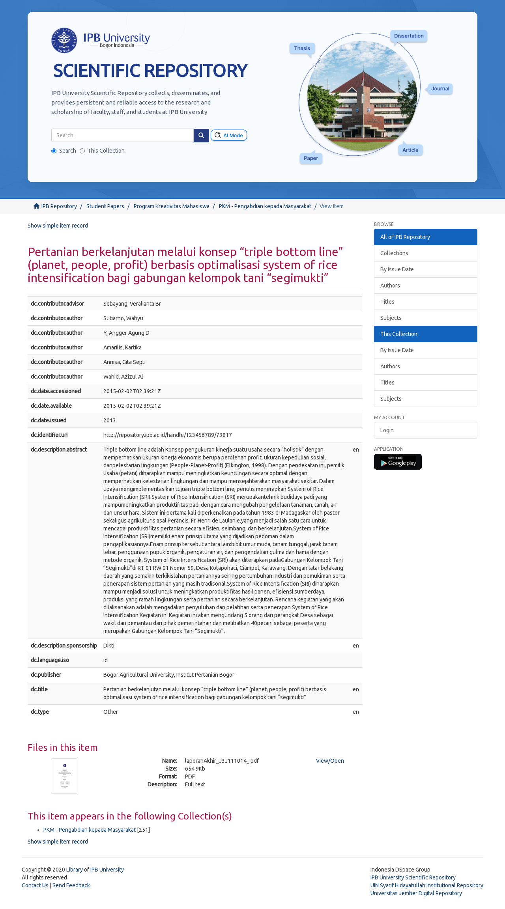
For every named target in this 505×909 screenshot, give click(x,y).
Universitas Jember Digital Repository (416, 893)
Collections (394, 253)
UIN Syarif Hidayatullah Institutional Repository (426, 885)
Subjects (391, 318)
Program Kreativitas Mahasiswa (171, 206)
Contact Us (35, 885)
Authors (390, 285)
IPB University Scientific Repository (413, 877)
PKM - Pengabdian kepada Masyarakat (265, 206)
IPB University (107, 869)
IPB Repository (59, 206)
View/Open (330, 761)
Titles (387, 302)
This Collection (102, 150)
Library (74, 869)
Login (387, 430)
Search (63, 150)
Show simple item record (58, 225)
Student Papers (105, 206)
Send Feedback (71, 885)
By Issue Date (397, 269)
